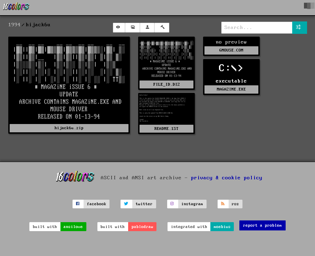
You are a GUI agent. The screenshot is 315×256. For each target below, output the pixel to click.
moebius (222, 227)
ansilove (73, 227)
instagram (192, 204)
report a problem (262, 225)
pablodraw (142, 227)
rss (235, 204)
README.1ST (166, 128)
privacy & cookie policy (226, 177)
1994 (14, 25)
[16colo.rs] (16, 7)
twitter (144, 204)
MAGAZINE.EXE (231, 89)
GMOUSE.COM (231, 50)
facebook (96, 204)
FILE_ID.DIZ (166, 84)
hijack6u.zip (69, 128)
